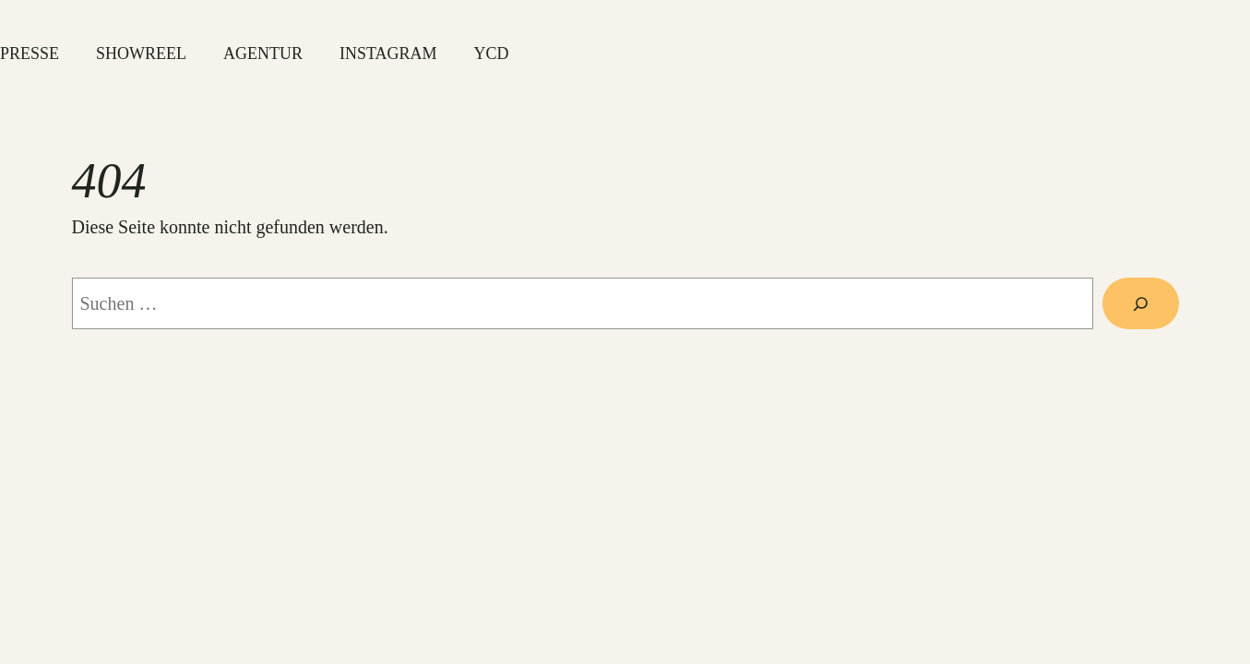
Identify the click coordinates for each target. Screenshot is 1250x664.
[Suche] (1140, 303)
